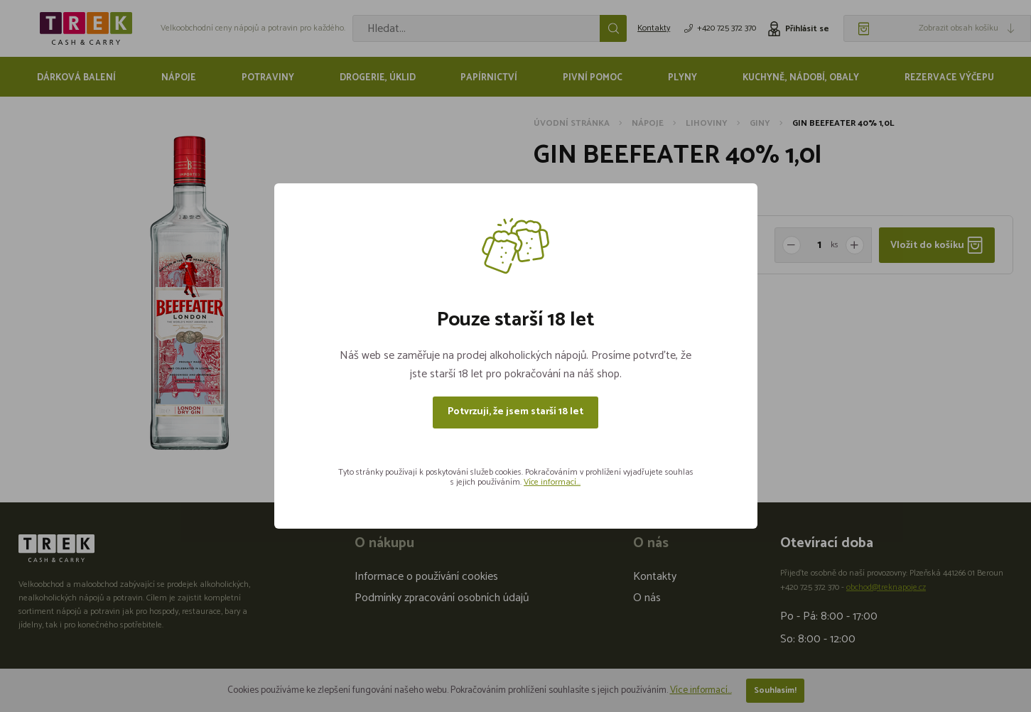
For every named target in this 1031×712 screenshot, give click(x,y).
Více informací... (552, 482)
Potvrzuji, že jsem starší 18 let (515, 412)
